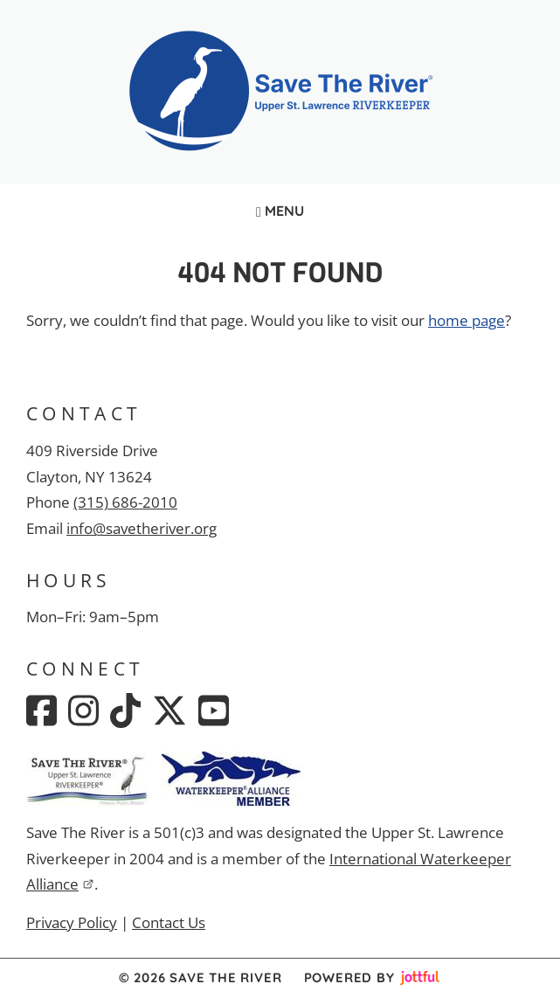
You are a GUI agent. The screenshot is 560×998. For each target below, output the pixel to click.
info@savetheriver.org (141, 528)
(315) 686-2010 (125, 502)
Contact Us (168, 922)
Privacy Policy (71, 922)
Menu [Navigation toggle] (280, 210)
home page (466, 320)
